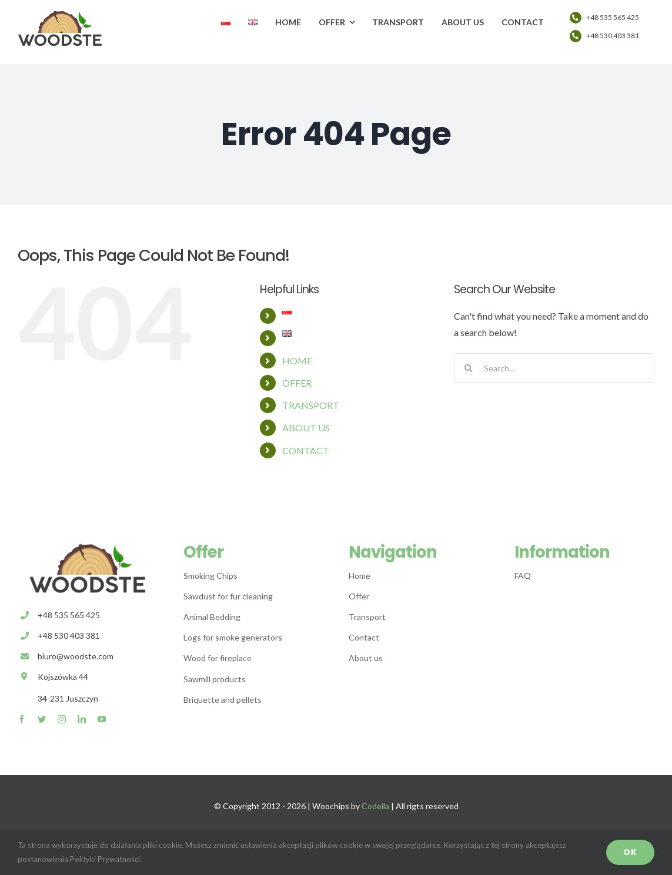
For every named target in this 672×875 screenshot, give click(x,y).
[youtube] (102, 719)
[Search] (468, 368)
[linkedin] (82, 719)
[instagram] (62, 719)
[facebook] (22, 719)
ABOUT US (306, 427)
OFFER (297, 382)
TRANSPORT (310, 405)
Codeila (375, 806)
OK (630, 852)
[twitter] (42, 719)
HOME (297, 360)
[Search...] (554, 368)
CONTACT (305, 450)
